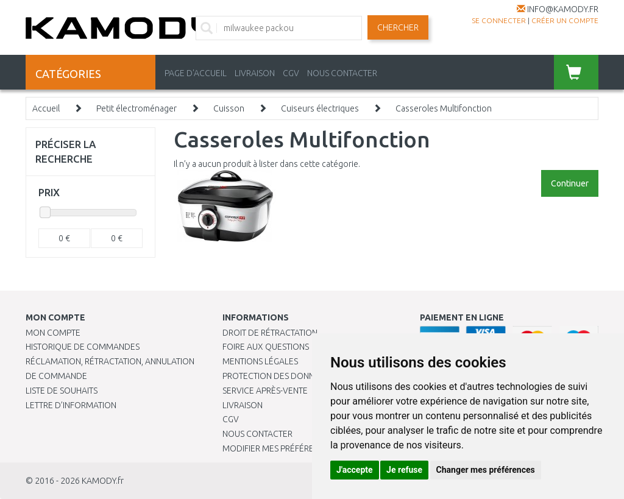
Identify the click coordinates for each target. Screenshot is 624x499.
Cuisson (228, 108)
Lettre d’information (71, 405)
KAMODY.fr (103, 481)
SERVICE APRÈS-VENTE (265, 390)
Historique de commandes (83, 347)
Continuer (570, 183)
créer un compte (564, 20)
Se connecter (499, 20)
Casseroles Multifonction (443, 108)
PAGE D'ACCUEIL (196, 73)
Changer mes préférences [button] (485, 470)
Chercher (398, 27)
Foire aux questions (265, 347)
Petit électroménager (136, 108)
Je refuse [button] (404, 470)
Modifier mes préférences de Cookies (302, 448)
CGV (291, 73)
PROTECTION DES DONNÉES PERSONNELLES (305, 376)
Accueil (46, 108)
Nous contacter (257, 434)
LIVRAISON (255, 73)
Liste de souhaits (62, 390)
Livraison (242, 405)
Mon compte (53, 333)
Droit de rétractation (269, 333)
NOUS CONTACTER (342, 73)
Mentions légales (260, 361)
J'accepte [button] (354, 470)
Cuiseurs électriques (320, 108)
